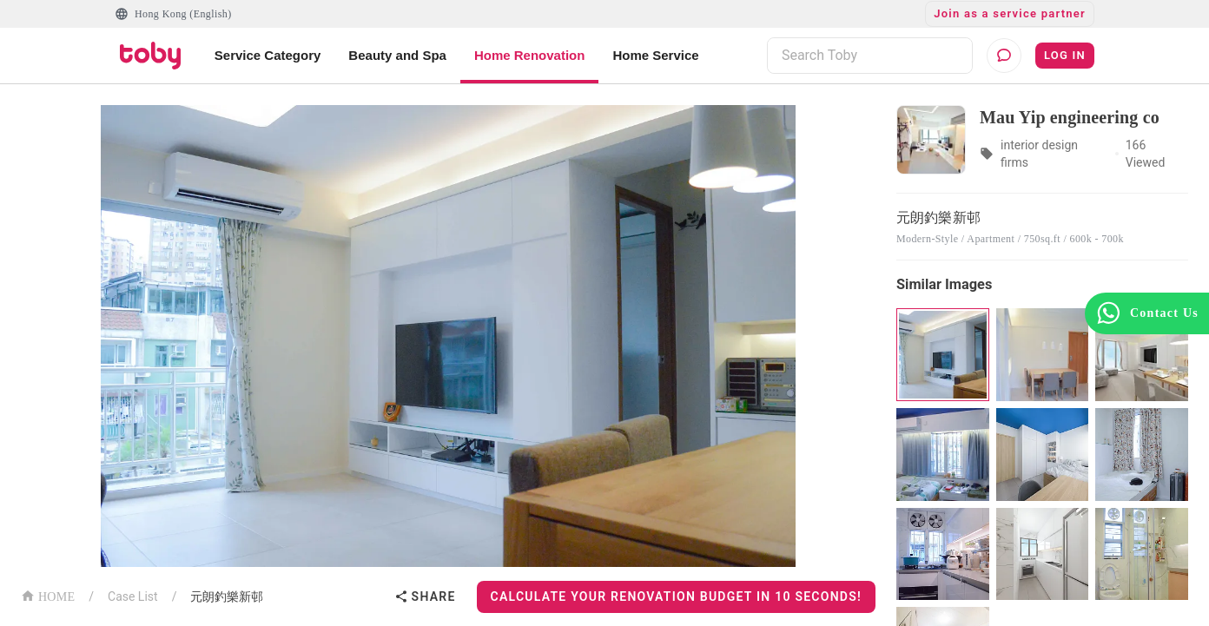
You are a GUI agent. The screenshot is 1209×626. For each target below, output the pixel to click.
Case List (133, 596)
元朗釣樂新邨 (226, 596)
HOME (48, 595)
